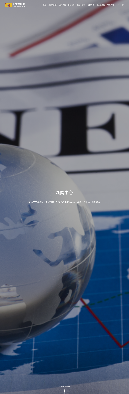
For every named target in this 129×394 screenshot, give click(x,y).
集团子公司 (81, 5)
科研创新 (71, 5)
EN (123, 5)
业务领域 (62, 5)
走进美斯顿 (53, 5)
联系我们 (110, 5)
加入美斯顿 (101, 5)
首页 (44, 5)
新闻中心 (91, 5)
